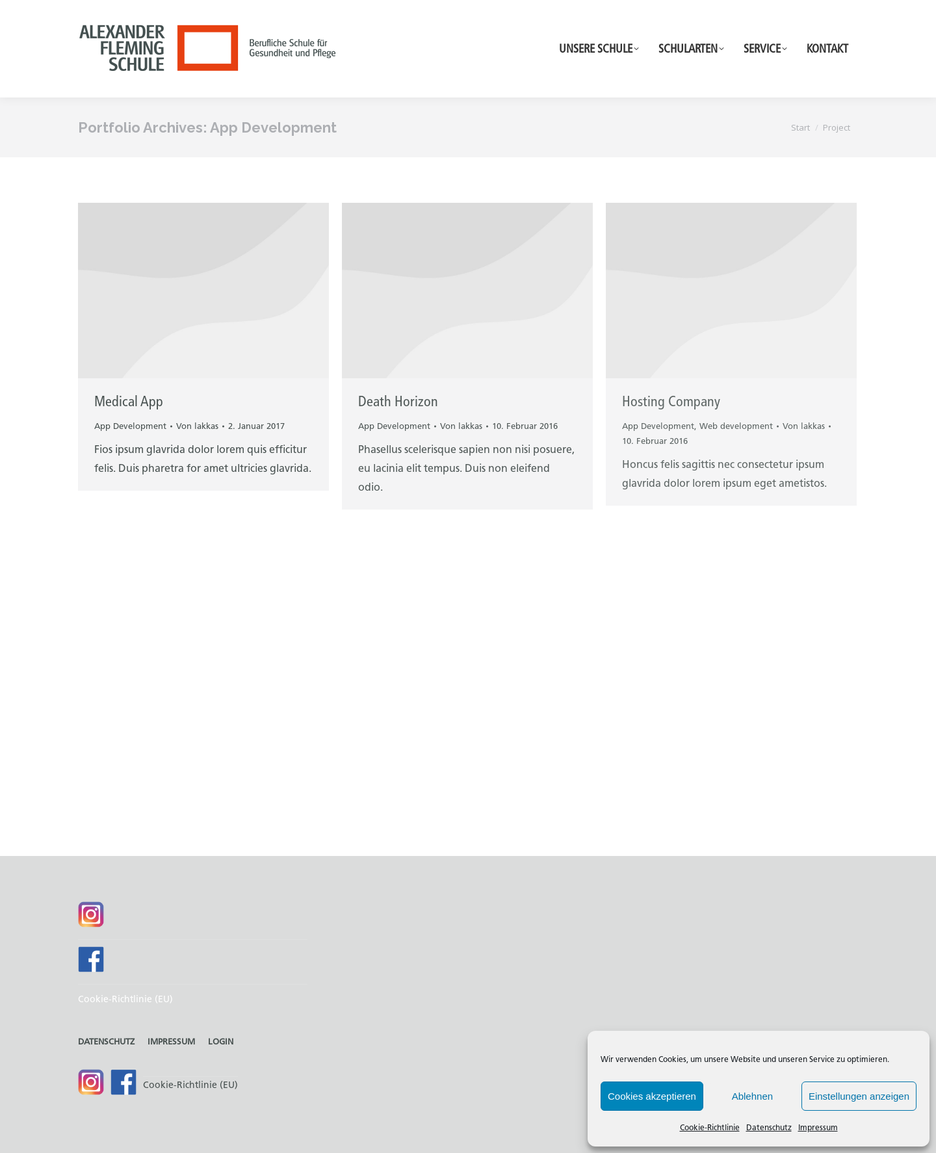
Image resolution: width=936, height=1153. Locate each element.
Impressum (818, 1127)
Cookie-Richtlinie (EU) (125, 999)
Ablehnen (752, 1096)
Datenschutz (769, 1127)
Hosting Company (671, 401)
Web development (736, 426)
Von (197, 426)
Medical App (128, 401)
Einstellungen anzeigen (859, 1096)
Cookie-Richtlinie (710, 1127)
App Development (130, 426)
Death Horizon (398, 401)
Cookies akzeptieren (652, 1096)
